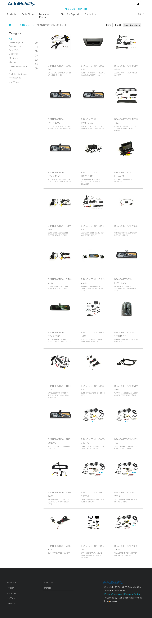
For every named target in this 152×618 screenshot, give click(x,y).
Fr (145, 2)
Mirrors (12, 62)
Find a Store (27, 14)
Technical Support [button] (70, 14)
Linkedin (11, 603)
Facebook (11, 582)
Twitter (10, 587)
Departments (49, 582)
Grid (118, 25)
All (10, 38)
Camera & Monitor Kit (18, 68)
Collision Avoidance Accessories (18, 76)
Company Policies (133, 594)
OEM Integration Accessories (17, 44)
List (108, 25)
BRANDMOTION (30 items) (51, 24)
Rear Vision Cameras (14, 52)
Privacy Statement (113, 594)
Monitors (13, 58)
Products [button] (11, 14)
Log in (140, 13)
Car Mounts (15, 82)
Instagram (11, 593)
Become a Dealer (44, 15)
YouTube (11, 598)
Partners (47, 587)
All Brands (28, 24)
